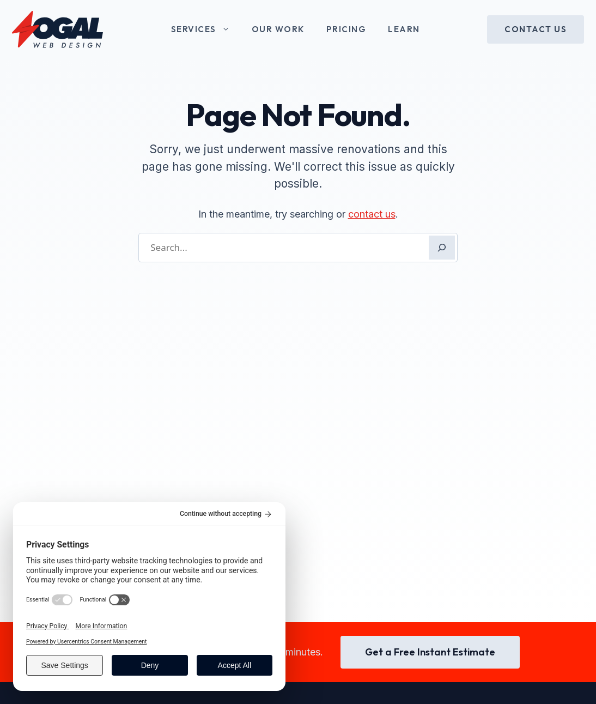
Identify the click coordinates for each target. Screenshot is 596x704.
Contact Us (535, 29)
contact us (372, 214)
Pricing (346, 29)
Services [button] (206, 29)
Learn (404, 29)
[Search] (442, 248)
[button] (228, 29)
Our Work (278, 29)
